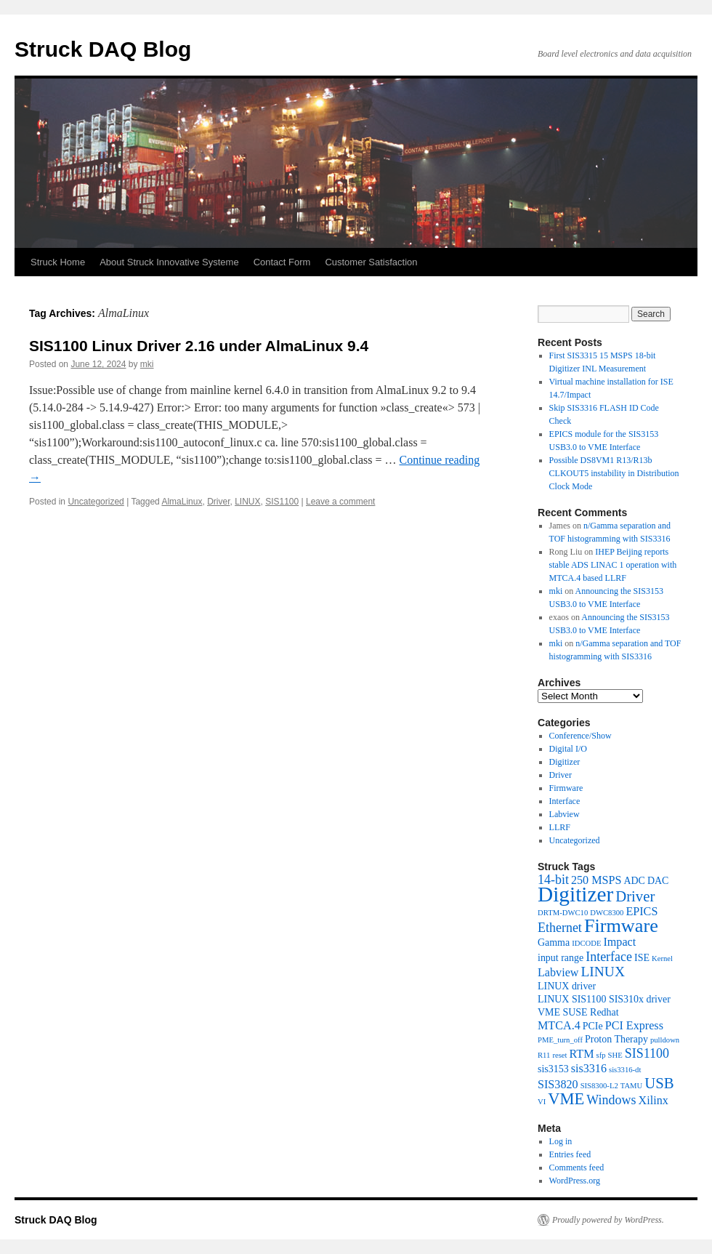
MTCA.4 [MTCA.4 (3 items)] (559, 1025)
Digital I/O (568, 749)
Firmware (566, 788)
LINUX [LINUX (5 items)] (602, 971)
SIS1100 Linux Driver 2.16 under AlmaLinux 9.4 (198, 345)
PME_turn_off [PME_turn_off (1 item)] (560, 1040)
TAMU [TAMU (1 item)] (631, 1086)
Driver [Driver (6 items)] (635, 896)
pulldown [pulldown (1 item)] (664, 1040)
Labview (564, 814)
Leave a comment (340, 502)
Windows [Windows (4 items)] (611, 1100)
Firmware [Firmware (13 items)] (621, 925)
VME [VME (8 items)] (566, 1099)
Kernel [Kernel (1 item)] (662, 958)
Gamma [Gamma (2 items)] (554, 942)
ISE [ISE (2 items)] (642, 957)
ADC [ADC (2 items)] (633, 880)
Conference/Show (580, 736)
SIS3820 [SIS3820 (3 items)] (558, 1084)
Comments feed (576, 1167)
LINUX (247, 502)
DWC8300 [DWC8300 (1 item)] (606, 913)
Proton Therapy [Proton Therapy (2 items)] (616, 1039)
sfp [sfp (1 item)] (601, 1055)
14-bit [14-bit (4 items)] (553, 879)
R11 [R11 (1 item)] (544, 1055)
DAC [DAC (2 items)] (657, 880)
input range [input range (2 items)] (560, 957)
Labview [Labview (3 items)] (558, 972)
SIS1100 (282, 502)
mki (147, 364)
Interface (564, 801)
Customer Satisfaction (371, 262)
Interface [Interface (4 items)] (609, 956)
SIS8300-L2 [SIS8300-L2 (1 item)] (599, 1086)
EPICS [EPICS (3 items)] (642, 911)
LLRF (559, 827)
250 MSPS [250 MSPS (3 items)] (596, 880)
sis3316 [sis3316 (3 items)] (589, 1068)
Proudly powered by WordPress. (608, 1220)
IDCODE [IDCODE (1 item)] (586, 943)
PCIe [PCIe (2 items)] (593, 1026)
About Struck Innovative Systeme (169, 262)
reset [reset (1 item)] (559, 1055)
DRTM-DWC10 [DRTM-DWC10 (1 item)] (563, 913)
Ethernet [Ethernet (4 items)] (560, 927)
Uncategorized (96, 502)
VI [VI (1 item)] (542, 1102)
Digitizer (564, 762)
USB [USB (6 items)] (658, 1083)
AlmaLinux (181, 502)
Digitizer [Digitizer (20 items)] (575, 894)
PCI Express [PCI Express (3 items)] (634, 1025)
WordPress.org (574, 1180)
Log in (561, 1141)
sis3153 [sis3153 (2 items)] (553, 1069)
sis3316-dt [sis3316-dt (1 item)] (625, 1070)
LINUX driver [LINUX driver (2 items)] (567, 986)
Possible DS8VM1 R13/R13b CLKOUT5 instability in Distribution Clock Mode (614, 473)
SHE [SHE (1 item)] (615, 1055)
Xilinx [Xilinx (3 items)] (653, 1100)
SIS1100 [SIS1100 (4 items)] (647, 1053)
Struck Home (58, 262)
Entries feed (570, 1154)
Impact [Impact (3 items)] (619, 942)
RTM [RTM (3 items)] (582, 1054)
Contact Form (282, 262)
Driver (218, 502)
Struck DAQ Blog (103, 49)
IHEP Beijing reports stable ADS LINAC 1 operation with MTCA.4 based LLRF (613, 565)
